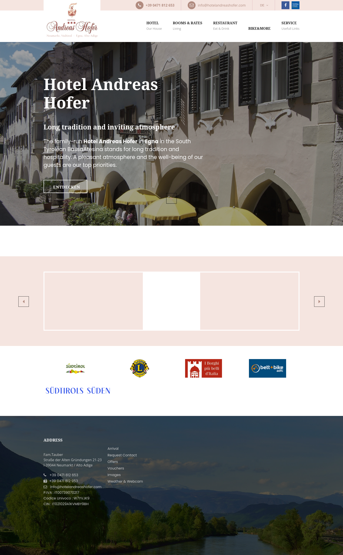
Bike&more (259, 28)
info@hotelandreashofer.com (75, 486)
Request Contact (122, 455)
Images (114, 474)
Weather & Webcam (125, 481)
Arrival (113, 448)
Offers (113, 461)
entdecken (66, 187)
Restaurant (225, 26)
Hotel (154, 26)
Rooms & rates (187, 26)
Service (290, 26)
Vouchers (116, 468)
